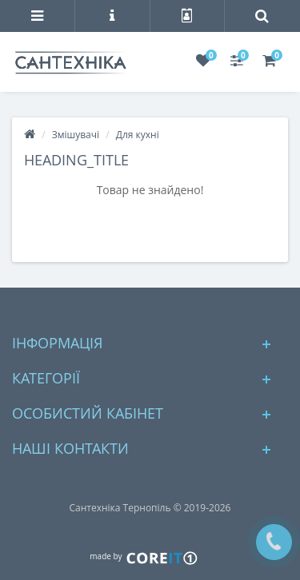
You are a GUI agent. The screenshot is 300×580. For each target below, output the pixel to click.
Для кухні (137, 134)
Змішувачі (75, 134)
